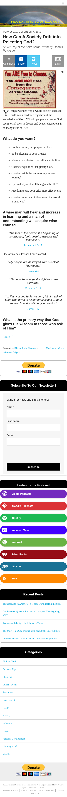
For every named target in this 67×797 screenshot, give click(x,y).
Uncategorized (10, 746)
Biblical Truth (20, 348)
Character (32, 348)
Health (6, 708)
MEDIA (33, 791)
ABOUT (24, 791)
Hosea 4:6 (33, 271)
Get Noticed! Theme (36, 788)
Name (10, 407)
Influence (7, 352)
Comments (9, 61)
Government (9, 700)
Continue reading (55, 348)
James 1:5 (33, 308)
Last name (13, 421)
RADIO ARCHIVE (10, 791)
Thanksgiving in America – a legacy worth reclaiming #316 (32, 604)
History (6, 715)
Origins (16, 352)
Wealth (6, 754)
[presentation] (28, 454)
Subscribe (33, 467)
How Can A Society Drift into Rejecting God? (32, 39)
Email (10, 435)
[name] (33, 413)
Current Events (10, 684)
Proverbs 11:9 (33, 288)
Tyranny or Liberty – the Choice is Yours (23, 623)
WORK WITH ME (46, 791)
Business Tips (9, 669)
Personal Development (14, 738)
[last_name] (33, 427)
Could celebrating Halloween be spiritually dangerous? (30, 638)
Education (8, 692)
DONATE (60, 791)
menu (62, 2)
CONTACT (34, 793)
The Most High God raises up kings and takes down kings (31, 631)
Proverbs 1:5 (31, 245)
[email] (33, 441)
